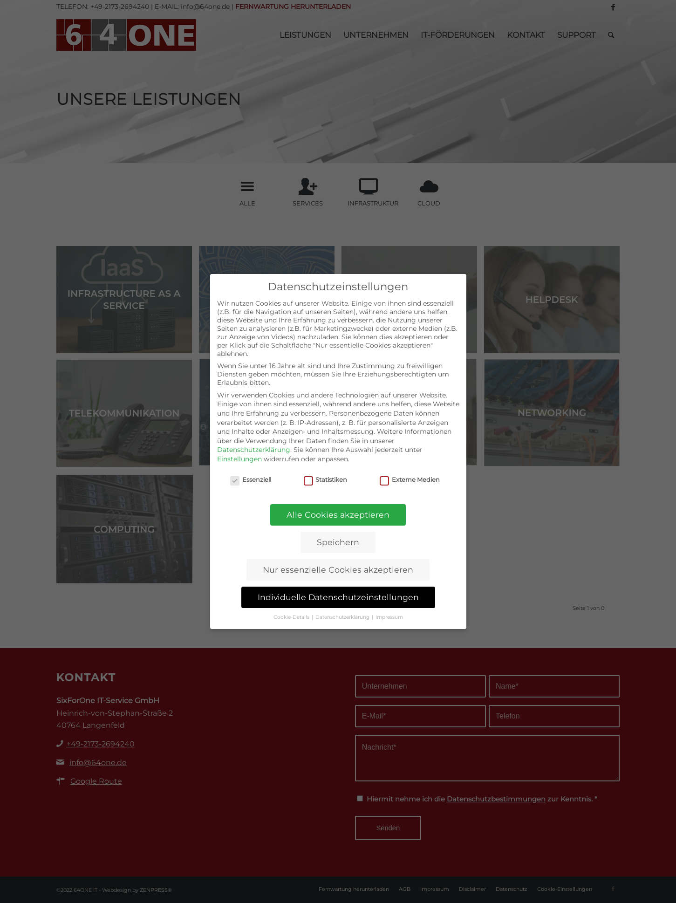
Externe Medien (410, 479)
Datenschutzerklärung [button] (343, 617)
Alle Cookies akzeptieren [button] (338, 515)
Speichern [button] (338, 542)
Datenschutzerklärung (253, 449)
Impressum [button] (389, 617)
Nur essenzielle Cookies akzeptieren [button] (338, 570)
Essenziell (250, 479)
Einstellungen (239, 459)
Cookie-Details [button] (292, 617)
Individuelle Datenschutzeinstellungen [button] (338, 597)
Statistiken (326, 479)
